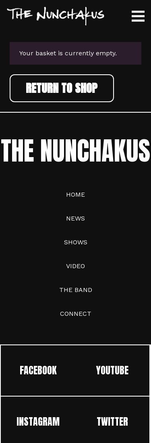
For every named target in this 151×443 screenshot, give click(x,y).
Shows (75, 242)
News (75, 218)
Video (75, 266)
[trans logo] (55, 16)
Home (75, 194)
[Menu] (138, 16)
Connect (75, 313)
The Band (75, 290)
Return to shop (61, 88)
